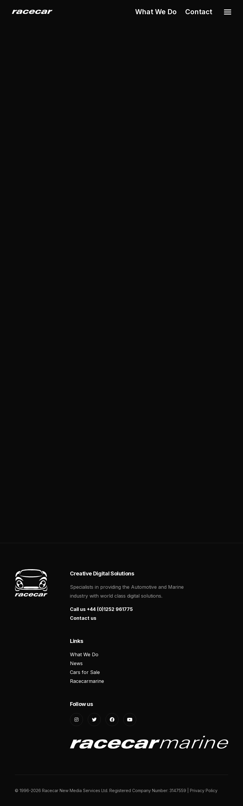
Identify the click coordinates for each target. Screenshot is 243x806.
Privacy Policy (204, 790)
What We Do (156, 12)
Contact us (83, 618)
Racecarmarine (87, 681)
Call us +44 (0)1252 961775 (101, 609)
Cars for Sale (85, 672)
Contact (198, 12)
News (76, 663)
